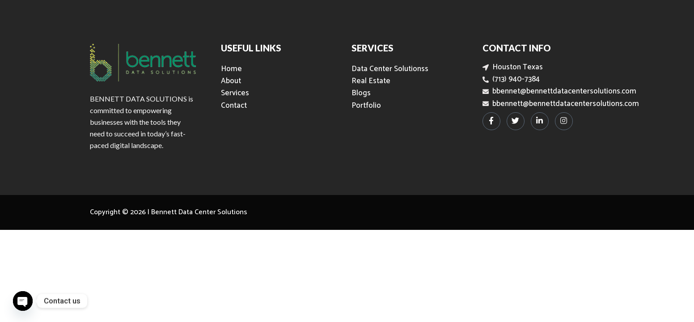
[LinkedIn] (540, 121)
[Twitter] (516, 121)
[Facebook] (491, 121)
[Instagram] (564, 121)
